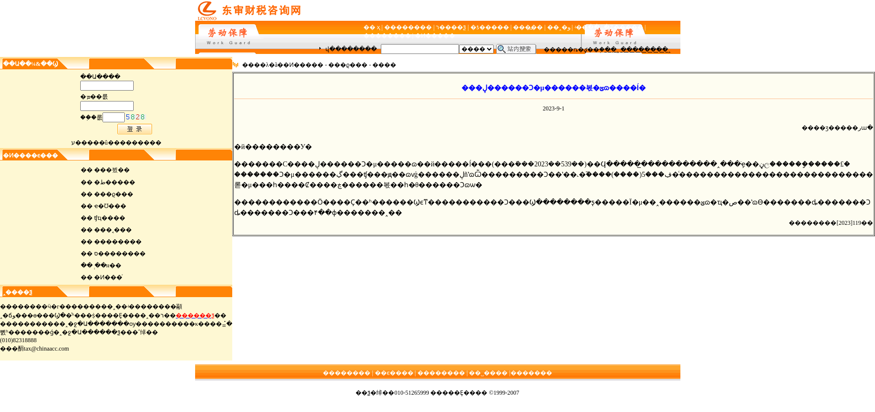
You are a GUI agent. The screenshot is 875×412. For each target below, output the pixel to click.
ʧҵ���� (109, 217)
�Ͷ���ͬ (108, 277)
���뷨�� (112, 169)
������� (531, 372)
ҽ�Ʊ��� (110, 206)
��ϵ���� (394, 372)
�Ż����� (623, 27)
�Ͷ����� (435, 35)
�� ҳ (371, 27)
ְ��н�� (108, 265)
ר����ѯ (451, 27)
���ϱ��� (113, 194)
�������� (408, 27)
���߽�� (528, 27)
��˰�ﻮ (558, 27)
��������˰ (645, 49)
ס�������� (120, 253)
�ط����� (114, 182)
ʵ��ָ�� (587, 27)
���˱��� (113, 229)
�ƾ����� (489, 27)
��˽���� (488, 372)
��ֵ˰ (612, 49)
